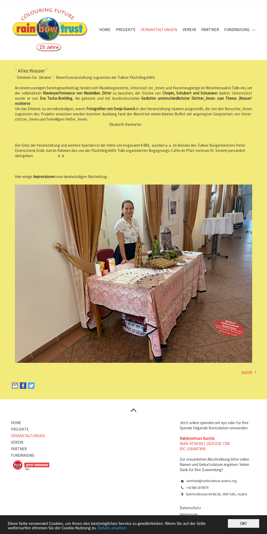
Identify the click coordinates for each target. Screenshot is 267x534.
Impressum (189, 514)
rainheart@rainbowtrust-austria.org (211, 481)
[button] (23, 386)
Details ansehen (112, 528)
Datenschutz (190, 507)
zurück (246, 371)
